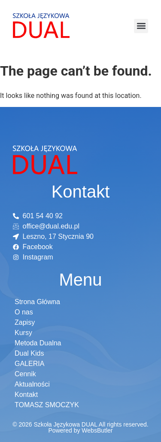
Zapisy (25, 322)
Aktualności (32, 384)
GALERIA (29, 363)
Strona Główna (37, 301)
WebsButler (97, 430)
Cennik (25, 374)
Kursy (23, 332)
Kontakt (26, 394)
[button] (141, 26)
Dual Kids (29, 353)
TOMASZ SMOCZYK (47, 404)
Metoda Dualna (38, 343)
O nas (24, 312)
